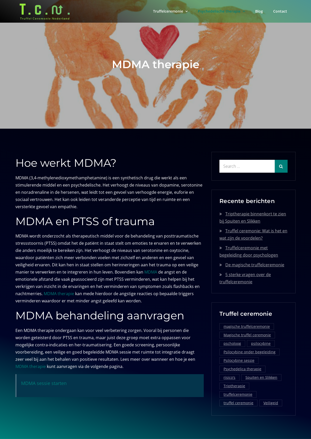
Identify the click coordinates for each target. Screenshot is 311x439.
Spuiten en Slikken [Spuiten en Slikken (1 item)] (261, 377)
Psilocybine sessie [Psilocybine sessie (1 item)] (239, 360)
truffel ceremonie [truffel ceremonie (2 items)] (238, 402)
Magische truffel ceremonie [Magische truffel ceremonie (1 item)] (247, 334)
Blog (259, 11)
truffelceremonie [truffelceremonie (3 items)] (238, 394)
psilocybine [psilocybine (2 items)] (261, 343)
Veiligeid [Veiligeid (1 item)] (270, 402)
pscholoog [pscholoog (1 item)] (232, 343)
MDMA (150, 272)
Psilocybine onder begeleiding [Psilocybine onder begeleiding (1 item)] (250, 351)
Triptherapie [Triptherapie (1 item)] (234, 385)
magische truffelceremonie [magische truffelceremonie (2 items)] (247, 326)
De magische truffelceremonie (254, 265)
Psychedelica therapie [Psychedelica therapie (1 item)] (242, 368)
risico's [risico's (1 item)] (229, 377)
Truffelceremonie (168, 11)
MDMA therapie (59, 293)
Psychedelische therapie (219, 11)
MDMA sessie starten (44, 383)
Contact (280, 11)
